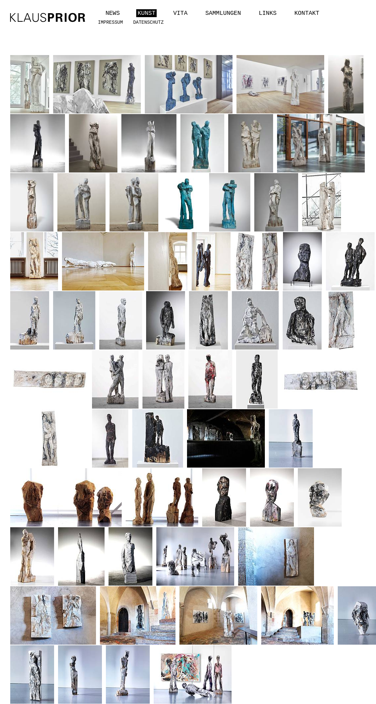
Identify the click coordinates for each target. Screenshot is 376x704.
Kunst (146, 13)
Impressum (110, 22)
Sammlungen (223, 13)
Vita (180, 13)
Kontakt (307, 13)
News (113, 13)
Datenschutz (148, 22)
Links (267, 13)
